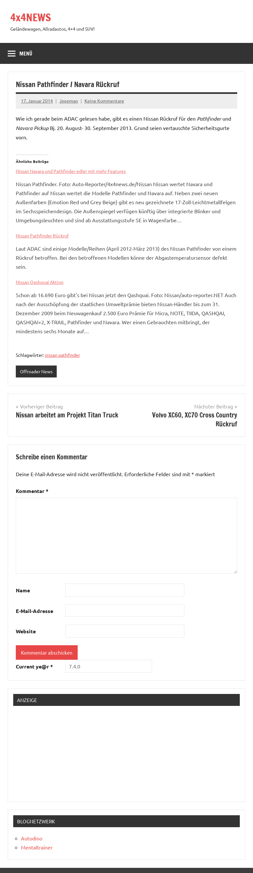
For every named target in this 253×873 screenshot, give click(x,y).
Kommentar (32, 490)
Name (23, 590)
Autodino (31, 838)
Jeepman (68, 101)
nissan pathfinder (62, 355)
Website (26, 631)
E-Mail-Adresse (34, 610)
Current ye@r (34, 666)
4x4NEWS (30, 17)
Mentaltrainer (37, 847)
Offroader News (36, 371)
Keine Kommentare (104, 101)
